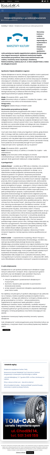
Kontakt (17, 1)
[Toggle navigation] (2, 10)
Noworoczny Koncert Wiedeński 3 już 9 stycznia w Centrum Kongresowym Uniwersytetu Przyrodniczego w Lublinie (22, 373)
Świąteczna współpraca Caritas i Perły (15, 369)
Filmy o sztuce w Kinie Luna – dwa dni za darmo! (19, 382)
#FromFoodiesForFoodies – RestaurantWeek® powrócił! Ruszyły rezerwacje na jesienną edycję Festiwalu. (23, 386)
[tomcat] (25, 417)
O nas (2, 1)
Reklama (9, 1)
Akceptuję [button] (30, 452)
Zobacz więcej (20, 452)
